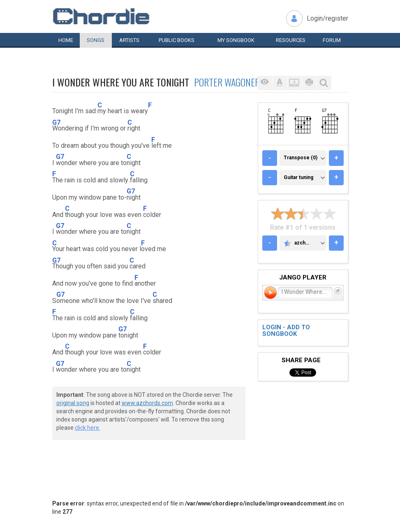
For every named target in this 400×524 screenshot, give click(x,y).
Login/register (327, 18)
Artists (129, 40)
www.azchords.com (147, 403)
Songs (95, 40)
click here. (87, 427)
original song (72, 403)
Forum (332, 40)
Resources (290, 40)
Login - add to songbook (286, 331)
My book (235, 40)
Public (176, 40)
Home (65, 40)
